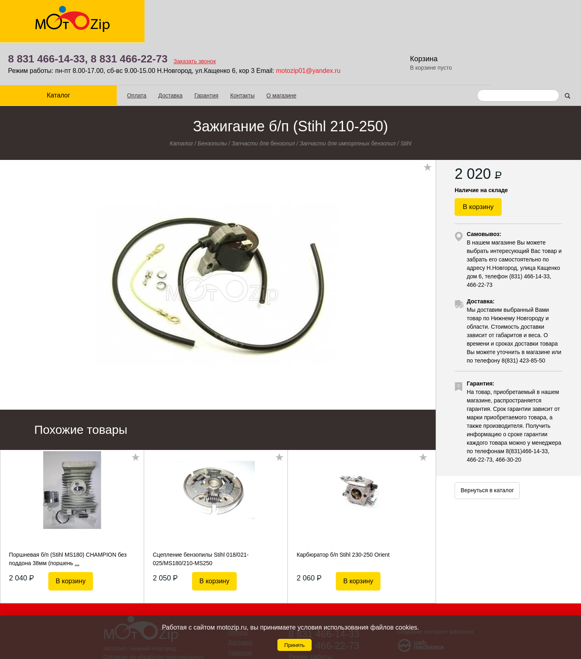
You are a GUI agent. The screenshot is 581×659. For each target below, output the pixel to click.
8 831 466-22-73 (228, 16)
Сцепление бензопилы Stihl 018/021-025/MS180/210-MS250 (201, 515)
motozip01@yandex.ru (407, 28)
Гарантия (188, 53)
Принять (294, 645)
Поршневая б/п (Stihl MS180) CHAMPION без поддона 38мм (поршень (67, 515)
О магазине (263, 53)
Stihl (405, 100)
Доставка (152, 53)
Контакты (224, 53)
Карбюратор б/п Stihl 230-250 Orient (343, 511)
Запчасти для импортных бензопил (348, 100)
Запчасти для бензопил (263, 100)
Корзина (530, 16)
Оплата (118, 53)
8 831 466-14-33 (324, 590)
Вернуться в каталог (487, 454)
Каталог (49, 52)
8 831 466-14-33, (146, 16)
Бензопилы (212, 100)
